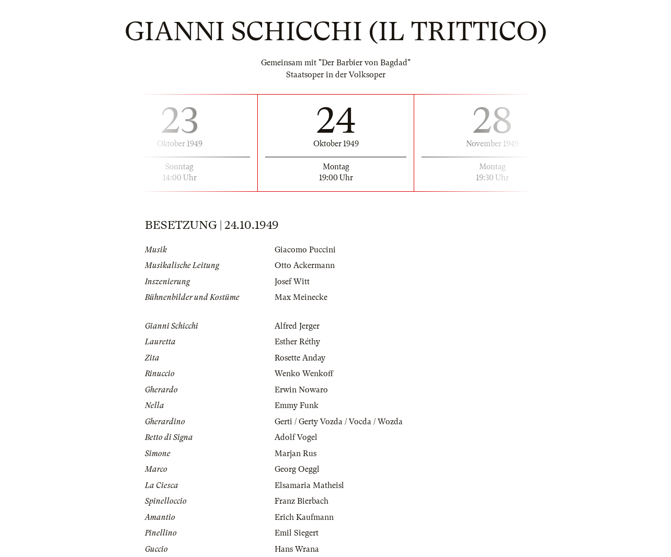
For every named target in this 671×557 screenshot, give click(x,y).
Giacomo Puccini (305, 249)
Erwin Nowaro (301, 389)
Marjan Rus (295, 453)
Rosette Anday (300, 358)
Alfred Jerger (297, 326)
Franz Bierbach (301, 501)
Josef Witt (292, 281)
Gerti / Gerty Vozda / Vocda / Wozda (339, 421)
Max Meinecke (301, 297)
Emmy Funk (297, 405)
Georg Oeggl (297, 469)
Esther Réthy (297, 341)
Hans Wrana (297, 549)
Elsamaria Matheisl (309, 485)
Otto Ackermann (305, 265)
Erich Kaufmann (304, 517)
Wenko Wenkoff (304, 373)
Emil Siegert (297, 533)
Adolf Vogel (296, 437)
